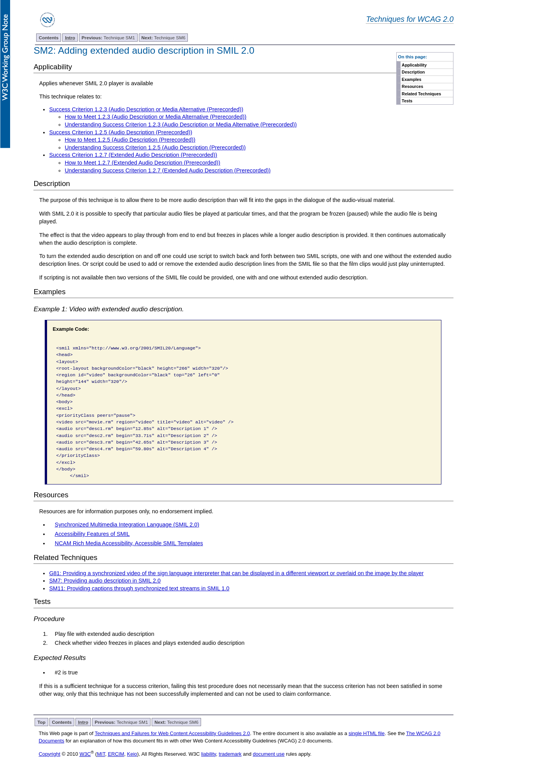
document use (269, 754)
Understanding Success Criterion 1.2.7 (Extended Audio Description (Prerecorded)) (168, 170)
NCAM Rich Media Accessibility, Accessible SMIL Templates (129, 543)
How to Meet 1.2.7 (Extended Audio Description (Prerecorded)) (142, 163)
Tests (407, 100)
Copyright (49, 754)
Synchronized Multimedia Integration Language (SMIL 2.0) (127, 524)
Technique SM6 (164, 37)
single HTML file (366, 733)
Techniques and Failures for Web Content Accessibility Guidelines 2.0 (172, 733)
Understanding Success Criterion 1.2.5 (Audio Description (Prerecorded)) (155, 147)
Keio (132, 754)
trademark (230, 754)
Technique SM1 (108, 37)
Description (413, 72)
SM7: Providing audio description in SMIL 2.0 (105, 580)
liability (208, 754)
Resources (412, 86)
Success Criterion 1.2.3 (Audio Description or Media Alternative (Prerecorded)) (146, 109)
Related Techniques (421, 93)
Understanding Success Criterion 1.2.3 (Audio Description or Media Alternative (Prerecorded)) (181, 124)
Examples (411, 79)
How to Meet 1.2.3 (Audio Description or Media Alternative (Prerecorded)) (155, 117)
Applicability (414, 65)
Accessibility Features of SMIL (92, 534)
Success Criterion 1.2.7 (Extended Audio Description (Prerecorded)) (133, 155)
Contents (49, 37)
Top (41, 722)
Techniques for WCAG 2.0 (409, 19)
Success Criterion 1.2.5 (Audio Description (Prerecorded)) (120, 132)
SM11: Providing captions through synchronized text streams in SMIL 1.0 (139, 588)
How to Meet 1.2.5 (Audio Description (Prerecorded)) (130, 140)
